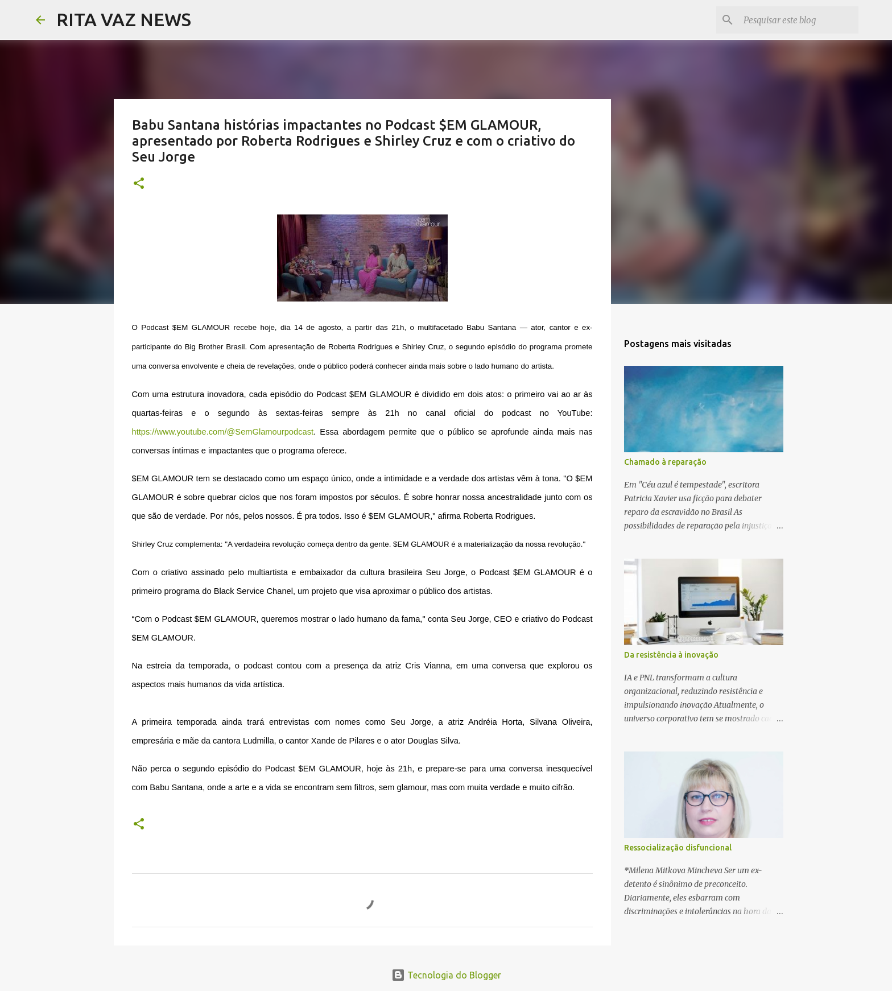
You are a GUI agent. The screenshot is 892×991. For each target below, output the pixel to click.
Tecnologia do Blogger (446, 975)
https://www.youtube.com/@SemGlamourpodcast (223, 431)
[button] (139, 184)
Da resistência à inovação (671, 654)
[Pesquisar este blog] (798, 20)
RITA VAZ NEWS (123, 19)
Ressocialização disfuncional (678, 847)
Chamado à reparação (665, 461)
